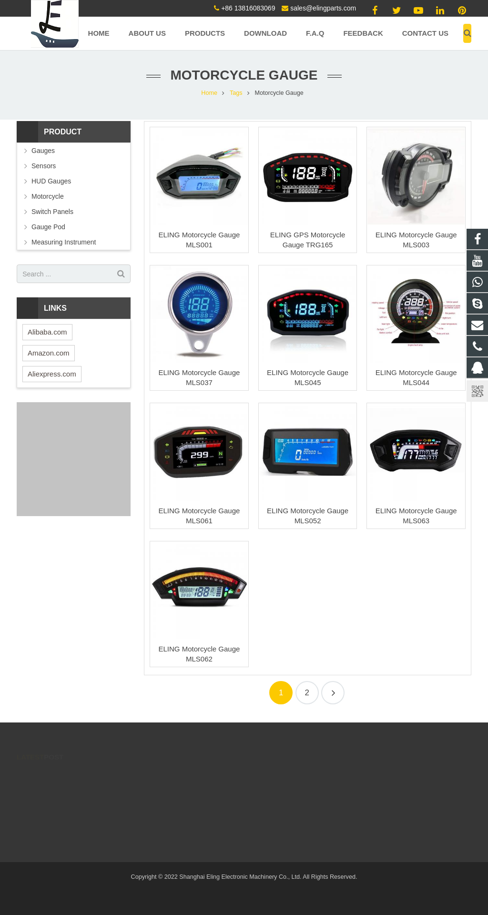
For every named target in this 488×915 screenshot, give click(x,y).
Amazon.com (49, 353)
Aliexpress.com (52, 374)
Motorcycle (47, 196)
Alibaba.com (47, 332)
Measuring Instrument (63, 242)
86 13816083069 (204, 789)
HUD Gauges (51, 181)
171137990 (198, 775)
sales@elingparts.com (323, 8)
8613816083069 (203, 830)
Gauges (43, 150)
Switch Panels (52, 211)
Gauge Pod (48, 227)
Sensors (43, 166)
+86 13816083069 (248, 8)
